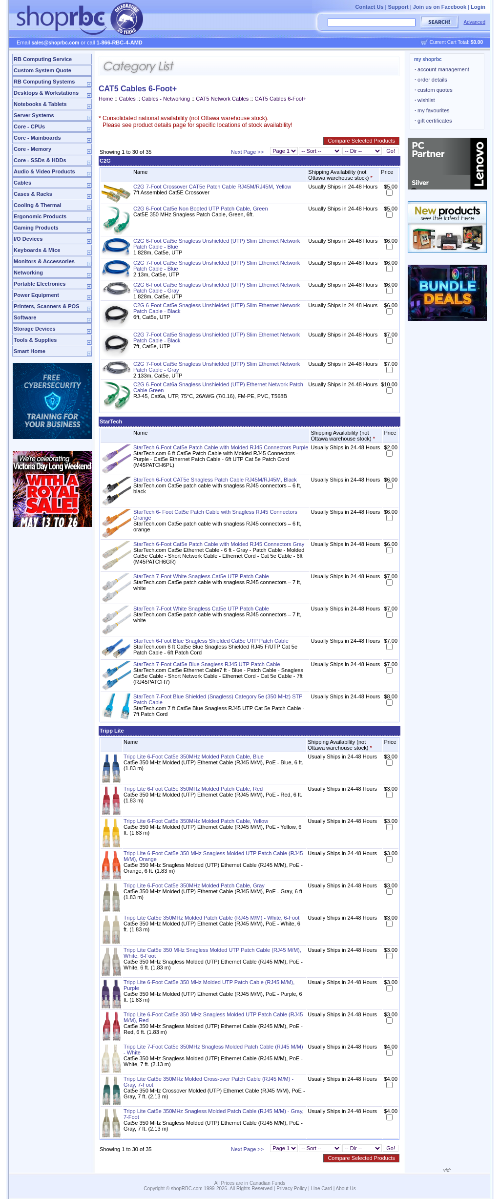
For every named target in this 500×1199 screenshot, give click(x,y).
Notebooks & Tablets (40, 104)
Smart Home (29, 351)
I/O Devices (28, 239)
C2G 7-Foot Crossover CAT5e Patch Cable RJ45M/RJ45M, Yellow (212, 186)
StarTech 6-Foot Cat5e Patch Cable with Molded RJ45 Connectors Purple (220, 447)
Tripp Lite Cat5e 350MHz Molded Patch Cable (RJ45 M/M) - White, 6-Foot (211, 918)
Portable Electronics (39, 284)
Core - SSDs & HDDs (40, 160)
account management (442, 69)
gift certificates (433, 121)
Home (106, 99)
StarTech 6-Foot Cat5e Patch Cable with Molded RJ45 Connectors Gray (218, 544)
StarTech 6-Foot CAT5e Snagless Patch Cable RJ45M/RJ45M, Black (215, 480)
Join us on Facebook (439, 7)
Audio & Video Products (44, 171)
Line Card (321, 1188)
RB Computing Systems (44, 81)
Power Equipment (36, 295)
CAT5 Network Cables (222, 99)
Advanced (474, 22)
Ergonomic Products (40, 216)
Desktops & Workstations (46, 93)
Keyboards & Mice (37, 250)
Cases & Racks (33, 194)
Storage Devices (35, 329)
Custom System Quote (42, 70)
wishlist (425, 100)
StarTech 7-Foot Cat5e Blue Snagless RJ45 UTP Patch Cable (206, 664)
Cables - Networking (166, 99)
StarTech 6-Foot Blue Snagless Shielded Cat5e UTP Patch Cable (211, 641)
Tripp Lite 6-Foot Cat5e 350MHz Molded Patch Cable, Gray (194, 885)
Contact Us (369, 7)
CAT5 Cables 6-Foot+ (281, 99)
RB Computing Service (43, 59)
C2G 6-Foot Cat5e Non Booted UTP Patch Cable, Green (200, 208)
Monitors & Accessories (44, 261)
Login (478, 7)
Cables (22, 183)
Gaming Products (36, 228)
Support (398, 7)
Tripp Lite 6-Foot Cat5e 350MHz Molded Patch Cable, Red (193, 789)
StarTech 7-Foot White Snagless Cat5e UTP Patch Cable (201, 576)
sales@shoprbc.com (56, 42)
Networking (28, 272)
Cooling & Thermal (38, 205)
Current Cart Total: (456, 42)
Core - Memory (32, 149)
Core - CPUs (29, 126)
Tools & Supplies (35, 340)
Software (25, 317)
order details (431, 80)
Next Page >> (247, 152)
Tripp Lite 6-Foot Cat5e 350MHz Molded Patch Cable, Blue (194, 756)
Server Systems (34, 115)
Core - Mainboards (37, 138)
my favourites (432, 110)
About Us (346, 1188)
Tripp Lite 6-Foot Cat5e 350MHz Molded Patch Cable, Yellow (196, 821)
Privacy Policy (291, 1188)
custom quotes (434, 90)
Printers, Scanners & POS (47, 306)
